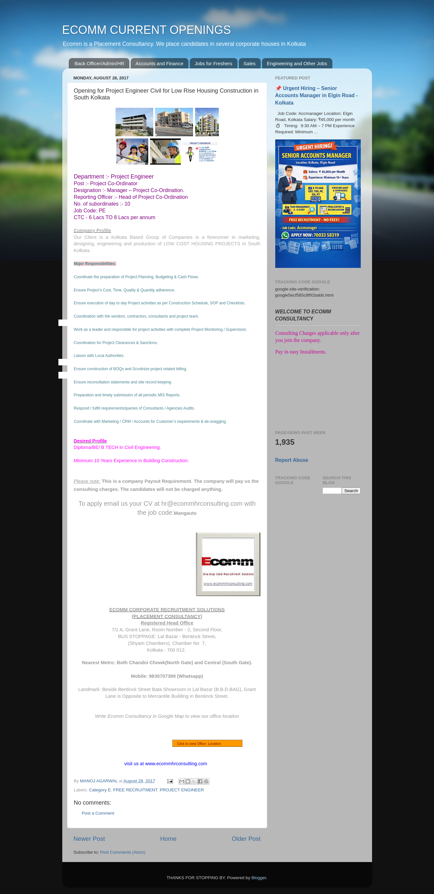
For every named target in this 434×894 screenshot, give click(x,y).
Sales (250, 63)
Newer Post (89, 838)
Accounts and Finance (159, 63)
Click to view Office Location (199, 744)
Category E (100, 789)
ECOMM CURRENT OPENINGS (146, 29)
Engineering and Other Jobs (297, 63)
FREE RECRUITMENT (135, 789)
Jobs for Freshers (213, 63)
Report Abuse (291, 460)
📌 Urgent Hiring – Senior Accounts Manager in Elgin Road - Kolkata (316, 95)
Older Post (246, 838)
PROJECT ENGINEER (182, 789)
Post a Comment (98, 813)
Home (168, 838)
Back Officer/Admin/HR (99, 63)
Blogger (258, 877)
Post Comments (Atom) (122, 852)
